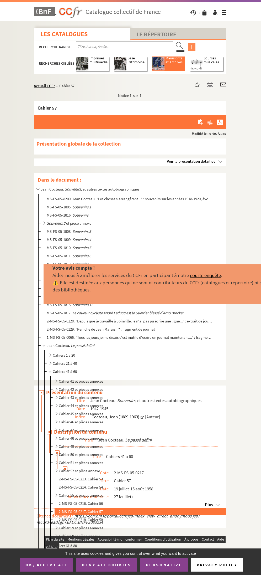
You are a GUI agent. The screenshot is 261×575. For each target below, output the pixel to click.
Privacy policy (217, 564)
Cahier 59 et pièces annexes (81, 527)
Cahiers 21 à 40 (65, 363)
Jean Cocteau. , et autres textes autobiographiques (90, 189)
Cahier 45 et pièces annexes (81, 413)
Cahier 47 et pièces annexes (81, 430)
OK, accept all (46, 564)
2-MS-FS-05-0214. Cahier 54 (81, 487)
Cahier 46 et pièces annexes (81, 421)
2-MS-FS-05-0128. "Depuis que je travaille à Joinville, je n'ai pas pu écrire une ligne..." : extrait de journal (129, 321)
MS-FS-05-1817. (115, 312)
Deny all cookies (106, 564)
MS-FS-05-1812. (69, 263)
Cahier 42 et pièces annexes (81, 389)
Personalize (164, 564)
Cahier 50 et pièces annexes (81, 454)
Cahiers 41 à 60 (65, 371)
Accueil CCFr (44, 85)
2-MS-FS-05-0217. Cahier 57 (81, 511)
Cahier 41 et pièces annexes (81, 381)
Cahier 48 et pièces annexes (81, 438)
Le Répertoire (156, 34)
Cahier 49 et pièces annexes (81, 446)
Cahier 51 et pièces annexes (81, 462)
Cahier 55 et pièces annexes (81, 495)
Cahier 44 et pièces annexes (81, 405)
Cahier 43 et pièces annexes (81, 397)
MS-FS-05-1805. (69, 206)
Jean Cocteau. (70, 345)
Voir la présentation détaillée (191, 161)
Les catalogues (64, 34)
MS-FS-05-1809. (69, 239)
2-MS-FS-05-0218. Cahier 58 (81, 519)
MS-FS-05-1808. (69, 231)
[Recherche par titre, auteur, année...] (124, 47)
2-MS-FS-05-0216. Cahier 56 (81, 503)
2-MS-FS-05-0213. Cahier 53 (81, 478)
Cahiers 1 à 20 (64, 355)
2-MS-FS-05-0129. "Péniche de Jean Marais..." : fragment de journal (101, 329)
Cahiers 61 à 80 (65, 545)
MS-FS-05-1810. (69, 247)
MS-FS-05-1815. (70, 304)
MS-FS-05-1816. (67, 215)
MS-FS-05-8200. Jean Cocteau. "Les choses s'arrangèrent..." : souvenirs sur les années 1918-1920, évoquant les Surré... (129, 198)
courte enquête (205, 275)
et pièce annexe (69, 223)
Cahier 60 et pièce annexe (79, 535)
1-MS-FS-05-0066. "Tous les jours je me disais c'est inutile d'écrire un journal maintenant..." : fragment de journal (129, 337)
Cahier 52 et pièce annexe (79, 470)
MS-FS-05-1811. (69, 255)
